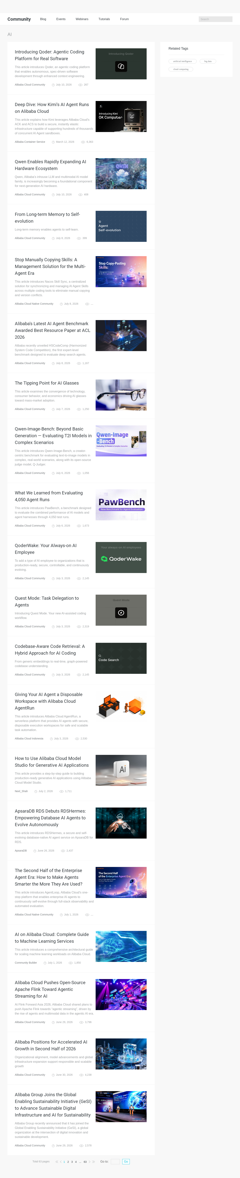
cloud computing (180, 69)
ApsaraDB (21, 850)
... (80, 1161)
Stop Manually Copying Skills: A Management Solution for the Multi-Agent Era (50, 266)
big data (208, 61)
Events (60, 19)
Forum (124, 19)
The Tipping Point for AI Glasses (47, 383)
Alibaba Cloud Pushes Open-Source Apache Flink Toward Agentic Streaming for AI (50, 989)
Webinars (82, 19)
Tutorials (104, 19)
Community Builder (26, 962)
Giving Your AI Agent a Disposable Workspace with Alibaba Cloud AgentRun (48, 701)
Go (126, 1161)
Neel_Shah (21, 791)
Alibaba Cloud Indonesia (29, 738)
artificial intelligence (182, 61)
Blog (43, 19)
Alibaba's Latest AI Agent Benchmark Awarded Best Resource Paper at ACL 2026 (52, 330)
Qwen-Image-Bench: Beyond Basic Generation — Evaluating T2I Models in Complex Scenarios (53, 435)
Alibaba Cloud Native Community (34, 303)
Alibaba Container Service (30, 141)
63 (85, 1161)
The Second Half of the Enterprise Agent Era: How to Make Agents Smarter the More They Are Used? (48, 877)
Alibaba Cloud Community (30, 84)
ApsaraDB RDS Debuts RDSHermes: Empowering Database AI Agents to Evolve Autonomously (50, 817)
